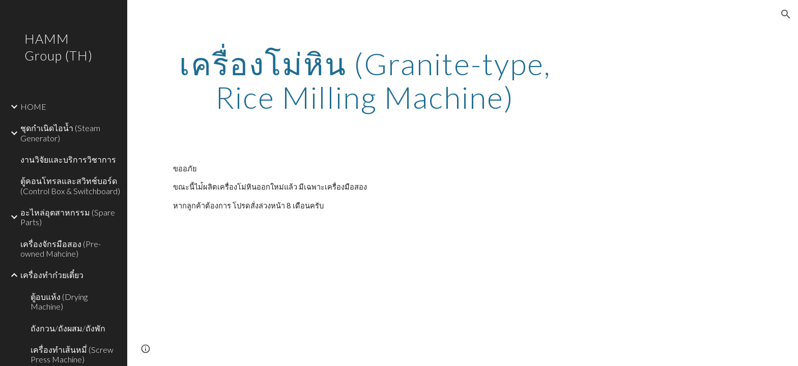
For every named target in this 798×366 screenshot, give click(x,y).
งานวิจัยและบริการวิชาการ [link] (68, 159)
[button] (786, 14)
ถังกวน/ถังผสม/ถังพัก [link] (68, 328)
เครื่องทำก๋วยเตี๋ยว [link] (51, 275)
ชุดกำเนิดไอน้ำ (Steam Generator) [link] (60, 132)
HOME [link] (33, 106)
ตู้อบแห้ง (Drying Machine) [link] (59, 301)
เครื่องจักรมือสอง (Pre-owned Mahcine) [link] (60, 248)
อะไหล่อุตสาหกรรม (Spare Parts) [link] (67, 217)
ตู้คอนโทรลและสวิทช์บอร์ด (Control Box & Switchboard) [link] (70, 185)
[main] (365, 80)
